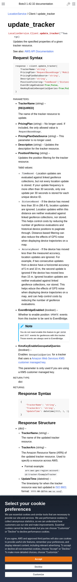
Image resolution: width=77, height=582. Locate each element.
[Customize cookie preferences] (38, 574)
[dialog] (38, 539)
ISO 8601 (61, 487)
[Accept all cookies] (38, 559)
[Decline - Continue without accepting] (38, 566)
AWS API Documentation (39, 51)
